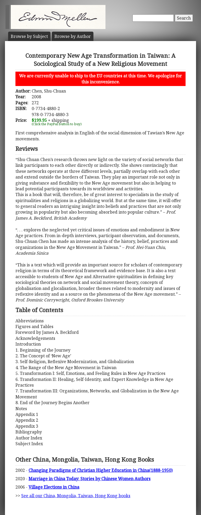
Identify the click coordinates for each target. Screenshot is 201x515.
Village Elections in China (54, 487)
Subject (29, 36)
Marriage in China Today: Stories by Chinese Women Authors (89, 479)
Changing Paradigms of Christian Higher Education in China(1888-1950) (100, 470)
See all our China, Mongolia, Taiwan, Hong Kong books (75, 496)
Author (72, 36)
